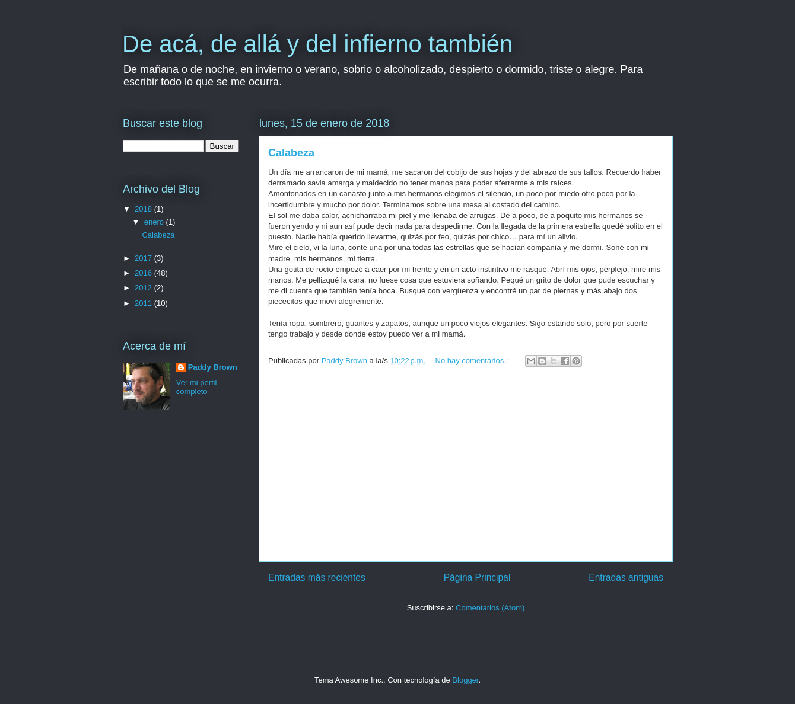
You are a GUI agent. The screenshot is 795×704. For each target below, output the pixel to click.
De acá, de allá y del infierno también (317, 44)
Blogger (465, 680)
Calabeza (291, 153)
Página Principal (477, 577)
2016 (144, 272)
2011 (144, 303)
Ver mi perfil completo (196, 387)
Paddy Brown (212, 367)
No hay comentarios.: (472, 360)
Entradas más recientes (316, 577)
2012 (144, 287)
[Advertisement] (465, 469)
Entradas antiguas (626, 577)
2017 (144, 258)
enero (155, 221)
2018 (144, 208)
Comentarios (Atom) (490, 607)
